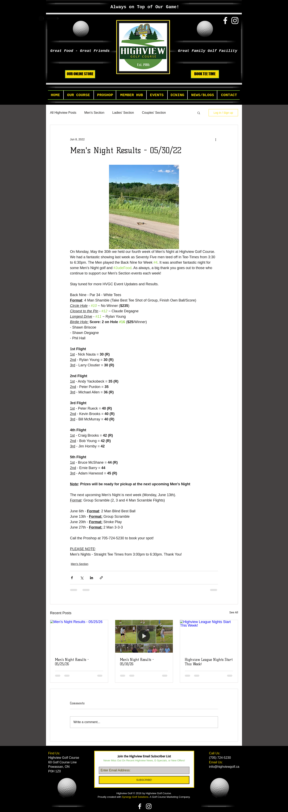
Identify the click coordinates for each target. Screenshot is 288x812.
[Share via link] (101, 578)
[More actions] (215, 139)
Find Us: (54, 753)
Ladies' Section (123, 112)
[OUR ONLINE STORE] (80, 74)
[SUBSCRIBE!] (144, 780)
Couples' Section (154, 112)
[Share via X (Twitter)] (82, 578)
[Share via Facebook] (72, 578)
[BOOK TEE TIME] (205, 74)
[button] (78, 95)
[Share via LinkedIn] (91, 578)
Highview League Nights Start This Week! (209, 661)
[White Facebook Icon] (225, 20)
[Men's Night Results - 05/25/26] (79, 636)
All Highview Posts (63, 112)
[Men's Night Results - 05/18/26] (144, 636)
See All (233, 612)
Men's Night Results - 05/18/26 (137, 661)
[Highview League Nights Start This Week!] (209, 636)
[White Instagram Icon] (235, 20)
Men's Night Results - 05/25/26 (72, 661)
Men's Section (94, 112)
